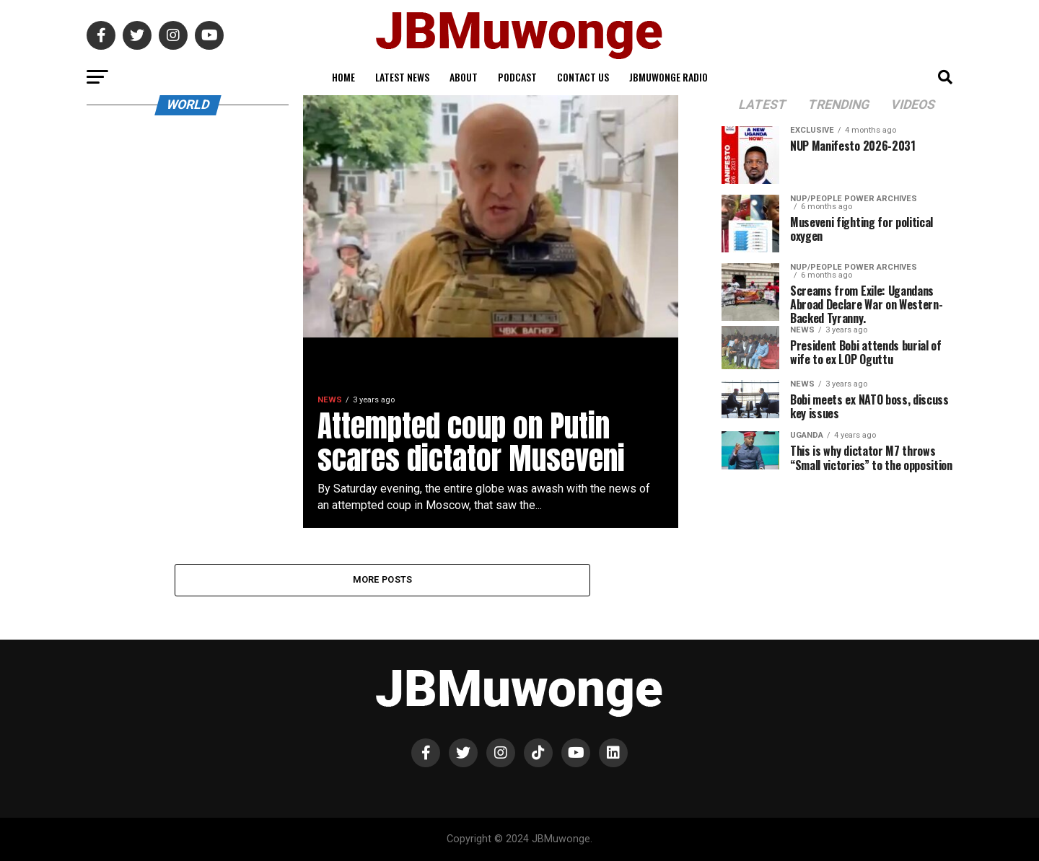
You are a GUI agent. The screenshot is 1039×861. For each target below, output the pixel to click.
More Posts (383, 579)
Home (343, 76)
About (464, 76)
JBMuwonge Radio (668, 76)
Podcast (517, 76)
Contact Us (583, 76)
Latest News (402, 76)
